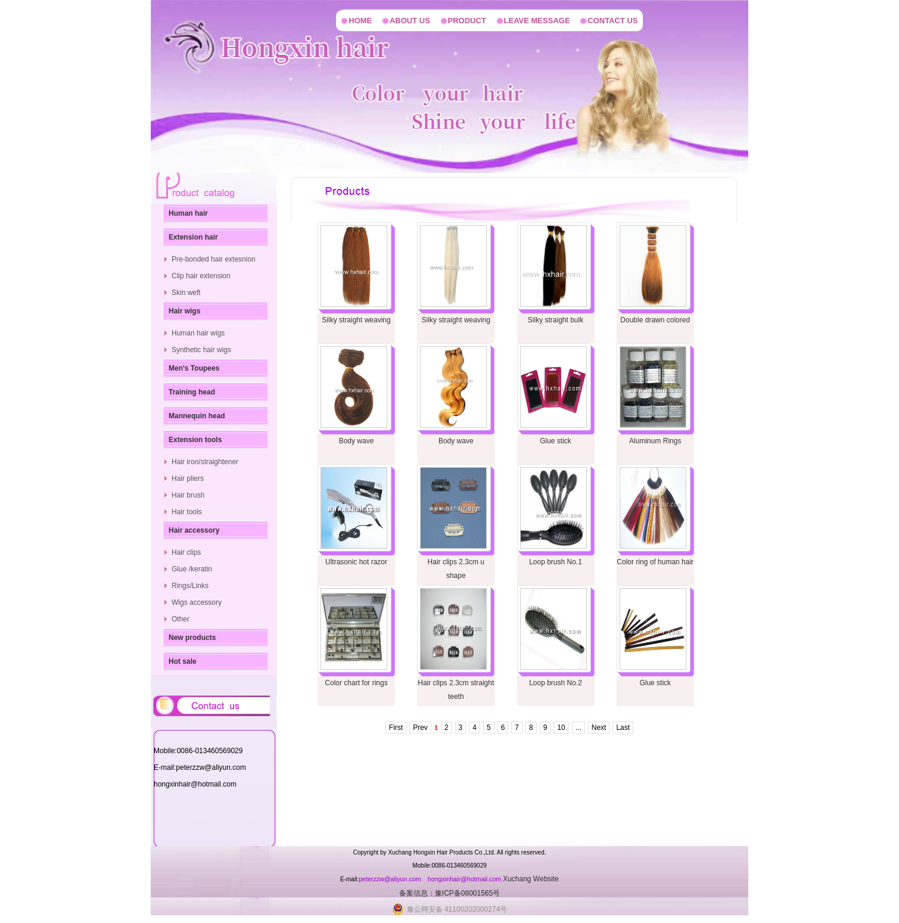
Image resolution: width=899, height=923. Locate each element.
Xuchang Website (531, 879)
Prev (420, 727)
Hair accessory (194, 530)
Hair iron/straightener (205, 462)
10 (561, 727)
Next (599, 727)
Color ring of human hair (655, 562)
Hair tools (187, 512)
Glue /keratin (192, 569)
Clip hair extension (201, 276)
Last (623, 727)
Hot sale (183, 661)
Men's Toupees (194, 368)
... (578, 727)
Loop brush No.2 (555, 683)
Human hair (188, 213)
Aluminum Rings (655, 441)
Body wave (356, 441)
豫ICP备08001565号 (467, 893)
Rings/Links (190, 586)
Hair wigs (184, 311)
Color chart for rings (356, 683)
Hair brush (188, 495)
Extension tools (195, 440)
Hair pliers (188, 478)
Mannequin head (197, 416)
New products (192, 637)
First (396, 727)
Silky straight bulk (555, 320)
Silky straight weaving (356, 320)
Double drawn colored (655, 320)
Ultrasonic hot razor (356, 562)
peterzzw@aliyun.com (390, 878)
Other (180, 619)
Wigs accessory (197, 602)
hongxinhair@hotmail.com (465, 878)
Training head (192, 392)
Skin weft (186, 292)
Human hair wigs (198, 333)
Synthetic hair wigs (201, 350)
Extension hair (193, 237)
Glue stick (555, 441)
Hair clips (186, 552)
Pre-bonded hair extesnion (214, 259)
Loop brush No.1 (555, 562)
